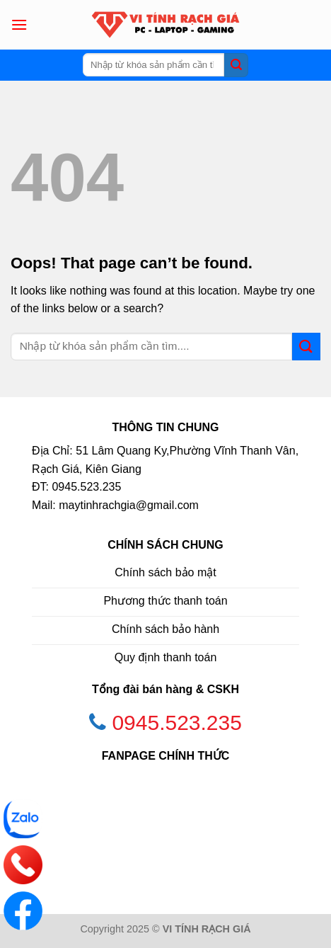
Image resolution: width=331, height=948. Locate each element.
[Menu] (19, 24)
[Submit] (236, 65)
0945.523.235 (177, 722)
